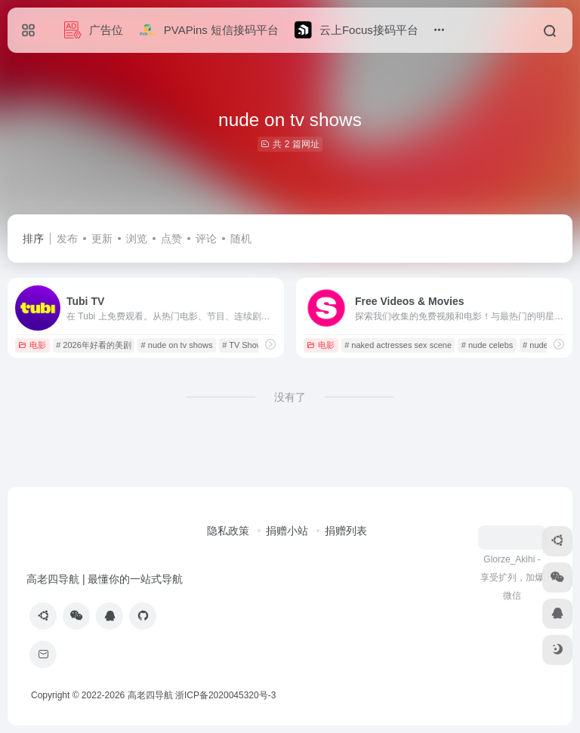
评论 (206, 239)
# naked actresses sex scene (398, 345)
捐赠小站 (287, 531)
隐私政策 (228, 531)
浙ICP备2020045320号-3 (227, 695)
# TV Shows (244, 345)
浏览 (136, 239)
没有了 (290, 397)
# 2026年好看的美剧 (93, 345)
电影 (32, 345)
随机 (240, 239)
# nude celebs (487, 345)
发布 (67, 239)
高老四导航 (150, 695)
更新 (102, 239)
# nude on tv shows (177, 345)
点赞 (171, 239)
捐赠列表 (346, 531)
